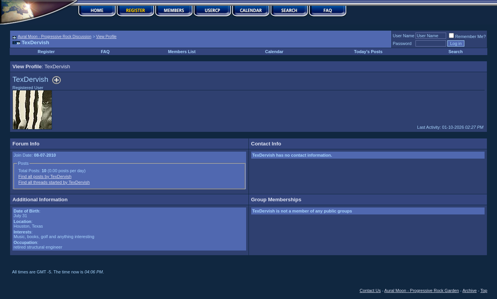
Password (402, 43)
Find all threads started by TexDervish (54, 182)
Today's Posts (368, 51)
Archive (469, 290)
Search (455, 51)
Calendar (274, 51)
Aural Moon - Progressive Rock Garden (421, 290)
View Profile (106, 37)
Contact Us (370, 290)
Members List (182, 51)
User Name (404, 35)
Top (483, 290)
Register (46, 51)
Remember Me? (467, 36)
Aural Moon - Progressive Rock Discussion (55, 37)
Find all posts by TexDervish (44, 176)
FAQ (105, 51)
